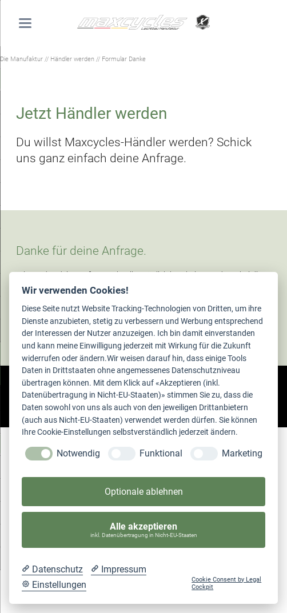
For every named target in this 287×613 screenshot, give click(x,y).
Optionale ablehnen (144, 491)
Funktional (160, 453)
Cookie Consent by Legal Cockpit (226, 583)
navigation (25, 23)
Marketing (242, 453)
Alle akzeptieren (144, 530)
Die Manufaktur (21, 59)
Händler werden (72, 59)
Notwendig (78, 453)
